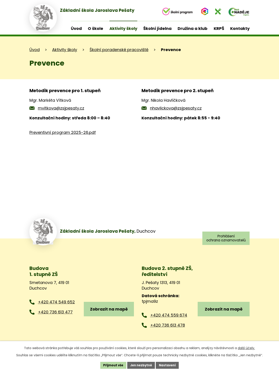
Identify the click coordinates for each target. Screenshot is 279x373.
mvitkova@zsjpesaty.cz (61, 108)
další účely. (246, 347)
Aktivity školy (64, 49)
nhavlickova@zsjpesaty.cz (176, 108)
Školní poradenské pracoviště (119, 49)
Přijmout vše (111, 365)
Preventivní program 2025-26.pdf (62, 132)
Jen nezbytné (141, 365)
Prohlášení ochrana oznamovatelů (224, 238)
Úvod (34, 49)
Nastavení (169, 365)
